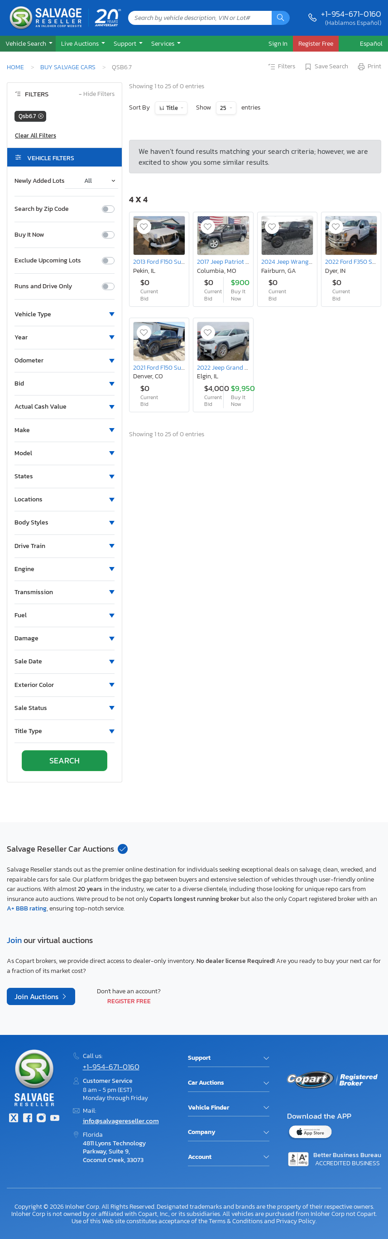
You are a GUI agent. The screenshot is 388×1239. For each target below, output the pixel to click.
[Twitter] (13, 1119)
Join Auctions (37, 996)
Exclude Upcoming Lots (47, 261)
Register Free (129, 1001)
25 (224, 108)
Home (15, 66)
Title (172, 108)
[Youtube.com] (55, 1119)
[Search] (281, 18)
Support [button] (126, 43)
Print (369, 66)
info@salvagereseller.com (121, 1120)
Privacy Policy (296, 1220)
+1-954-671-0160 (351, 14)
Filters (281, 66)
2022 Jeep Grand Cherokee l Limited (246, 367)
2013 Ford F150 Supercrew (167, 262)
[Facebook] (27, 1119)
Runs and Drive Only (43, 286)
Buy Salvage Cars (68, 66)
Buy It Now (29, 235)
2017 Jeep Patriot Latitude (233, 262)
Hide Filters (97, 94)
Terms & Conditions (236, 1220)
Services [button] (163, 43)
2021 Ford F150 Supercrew (167, 367)
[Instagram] (41, 1119)
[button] (28, 44)
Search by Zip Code (41, 209)
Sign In (277, 43)
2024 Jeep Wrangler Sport (297, 262)
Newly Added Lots (39, 181)
